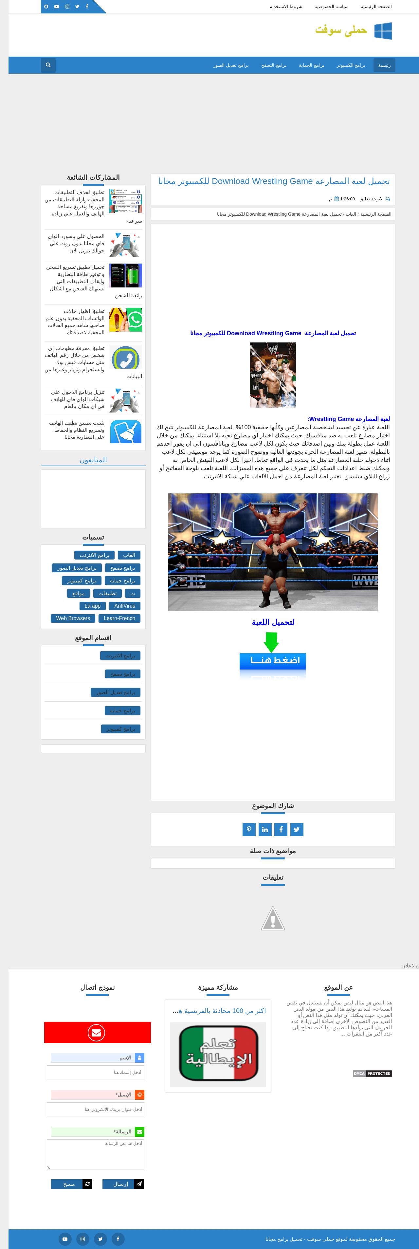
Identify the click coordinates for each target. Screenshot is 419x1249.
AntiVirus (116, 606)
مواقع (70, 593)
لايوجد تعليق (362, 198)
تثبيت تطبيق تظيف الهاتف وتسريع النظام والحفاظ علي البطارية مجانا (68, 430)
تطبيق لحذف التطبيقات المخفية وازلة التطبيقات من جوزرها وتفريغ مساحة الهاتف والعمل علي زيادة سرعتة (85, 207)
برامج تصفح (114, 568)
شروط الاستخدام (277, 6)
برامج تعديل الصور (222, 65)
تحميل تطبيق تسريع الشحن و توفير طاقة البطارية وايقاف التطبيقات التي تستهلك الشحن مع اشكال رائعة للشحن (86, 281)
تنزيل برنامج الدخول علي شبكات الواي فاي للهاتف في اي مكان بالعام (69, 399)
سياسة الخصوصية (323, 6)
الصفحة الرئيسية (368, 6)
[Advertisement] (209, 128)
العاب (121, 555)
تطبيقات (99, 593)
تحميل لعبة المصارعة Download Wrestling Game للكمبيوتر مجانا (266, 181)
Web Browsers (64, 618)
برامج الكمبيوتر (342, 65)
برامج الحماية (303, 65)
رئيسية (376, 65)
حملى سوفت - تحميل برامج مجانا (291, 1239)
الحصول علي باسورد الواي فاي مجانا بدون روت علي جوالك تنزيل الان (67, 243)
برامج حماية (114, 580)
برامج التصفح (265, 65)
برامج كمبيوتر (73, 580)
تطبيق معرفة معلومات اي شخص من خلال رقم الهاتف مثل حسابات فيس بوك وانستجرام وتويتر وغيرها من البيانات (85, 362)
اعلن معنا (149, 6)
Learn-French (111, 618)
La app (84, 606)
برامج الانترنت (86, 555)
